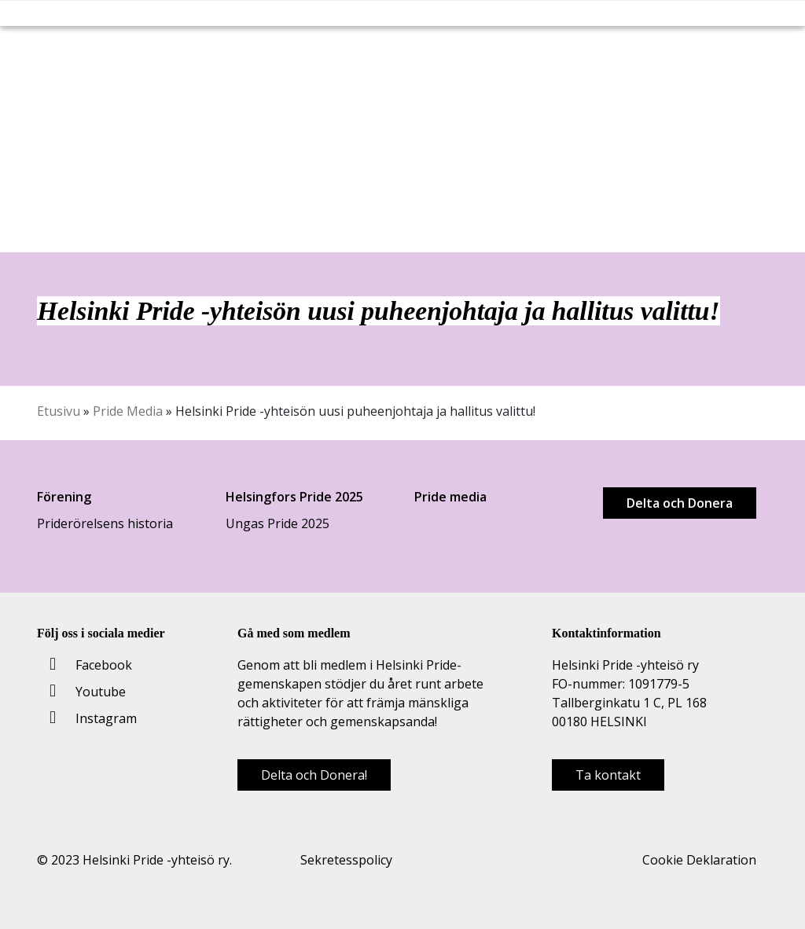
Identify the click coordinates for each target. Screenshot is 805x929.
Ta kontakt (608, 775)
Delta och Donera (680, 503)
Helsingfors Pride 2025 (294, 496)
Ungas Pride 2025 (277, 523)
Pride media (450, 496)
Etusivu (58, 411)
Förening (64, 496)
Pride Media (128, 411)
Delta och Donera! (314, 775)
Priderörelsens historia (105, 523)
